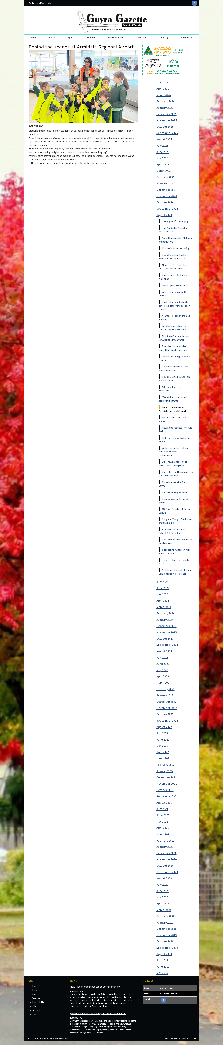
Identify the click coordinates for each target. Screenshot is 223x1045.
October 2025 (165, 127)
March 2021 (163, 834)
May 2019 (162, 973)
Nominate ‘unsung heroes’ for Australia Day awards (174, 337)
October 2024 (165, 202)
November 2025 (166, 120)
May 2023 (162, 670)
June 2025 (162, 152)
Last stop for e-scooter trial (176, 285)
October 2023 (165, 638)
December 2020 (166, 853)
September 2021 (167, 796)
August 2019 (164, 954)
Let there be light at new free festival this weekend (173, 327)
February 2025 (165, 177)
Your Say (164, 37)
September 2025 (167, 133)
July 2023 (162, 657)
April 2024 (162, 601)
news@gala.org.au (168, 993)
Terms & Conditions (61, 1039)
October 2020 (165, 866)
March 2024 (163, 607)
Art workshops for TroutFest (170, 388)
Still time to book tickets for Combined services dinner (176, 571)
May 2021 (162, 821)
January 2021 (164, 847)
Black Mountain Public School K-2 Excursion (172, 531)
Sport (71, 37)
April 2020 (162, 903)
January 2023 (164, 695)
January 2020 (164, 922)
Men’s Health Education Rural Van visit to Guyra (173, 266)
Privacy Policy (49, 1039)
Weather (90, 37)
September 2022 (167, 720)
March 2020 (163, 910)
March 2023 (163, 683)
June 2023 (162, 664)
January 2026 (164, 108)
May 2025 (162, 158)
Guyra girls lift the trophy (175, 221)
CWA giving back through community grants (173, 398)
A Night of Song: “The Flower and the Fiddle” (176, 521)
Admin (167, 1039)
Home (33, 37)
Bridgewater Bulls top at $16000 (173, 500)
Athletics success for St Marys (173, 419)
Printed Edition (116, 37)
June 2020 (162, 891)
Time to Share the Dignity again (174, 561)
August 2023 (164, 651)
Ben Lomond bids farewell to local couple (175, 541)
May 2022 (162, 746)
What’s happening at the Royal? (173, 293)
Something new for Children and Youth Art (175, 239)
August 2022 (164, 727)
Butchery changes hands (175, 492)
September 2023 (167, 645)
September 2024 (167, 209)
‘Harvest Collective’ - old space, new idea (173, 368)
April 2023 (162, 676)
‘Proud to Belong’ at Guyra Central (174, 358)
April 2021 (162, 828)
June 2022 (162, 739)
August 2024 (164, 215)
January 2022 (164, 771)
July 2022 (162, 733)
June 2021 (162, 815)
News (52, 37)
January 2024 (164, 620)
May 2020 (162, 897)
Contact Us (186, 37)
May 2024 (162, 594)
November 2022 (166, 708)
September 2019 (167, 948)
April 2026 (162, 89)
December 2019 (166, 929)
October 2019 (165, 941)
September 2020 (167, 872)
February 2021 (165, 840)
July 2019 (162, 960)
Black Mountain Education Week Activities (174, 378)
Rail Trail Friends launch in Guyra (174, 439)
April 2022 (162, 752)
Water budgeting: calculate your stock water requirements (175, 451)
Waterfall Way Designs (188, 1039)
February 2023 (165, 689)
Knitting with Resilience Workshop (173, 277)
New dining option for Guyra (172, 483)
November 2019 (166, 935)
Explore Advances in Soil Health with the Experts (173, 463)
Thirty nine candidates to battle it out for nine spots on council (174, 305)
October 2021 (165, 790)
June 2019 (162, 967)
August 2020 (164, 878)
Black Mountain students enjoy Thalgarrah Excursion (173, 348)
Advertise (141, 37)
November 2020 (166, 859)
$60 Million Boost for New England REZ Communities (98, 1013)
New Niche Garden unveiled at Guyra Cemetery (95, 986)
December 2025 (166, 114)
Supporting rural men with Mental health (174, 551)
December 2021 (166, 777)
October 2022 (165, 714)
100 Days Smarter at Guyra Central (174, 510)
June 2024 (162, 588)
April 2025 (162, 164)
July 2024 (162, 582)
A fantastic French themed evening (174, 317)
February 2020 (165, 916)
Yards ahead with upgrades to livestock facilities (176, 473)
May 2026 (162, 82)
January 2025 (164, 183)
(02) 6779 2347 (166, 988)
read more (104, 1006)
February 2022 (165, 765)
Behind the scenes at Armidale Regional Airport (172, 409)
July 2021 (162, 809)
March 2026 (163, 95)
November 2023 (166, 632)
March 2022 (163, 758)
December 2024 (166, 190)
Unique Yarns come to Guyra (176, 248)
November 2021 (166, 784)
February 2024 (165, 613)
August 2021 (164, 803)
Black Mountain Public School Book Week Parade (172, 256)
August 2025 (164, 139)
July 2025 (162, 146)
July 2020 (162, 885)
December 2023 (166, 626)
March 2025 (163, 171)
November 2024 (166, 196)
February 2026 (165, 101)
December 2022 (166, 702)
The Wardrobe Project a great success (173, 229)
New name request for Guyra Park (175, 429)
